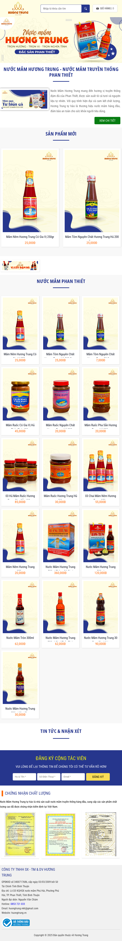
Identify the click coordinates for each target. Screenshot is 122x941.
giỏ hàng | (105, 8)
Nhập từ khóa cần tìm (85, 8)
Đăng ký (98, 776)
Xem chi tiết (107, 120)
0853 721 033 (18, 904)
